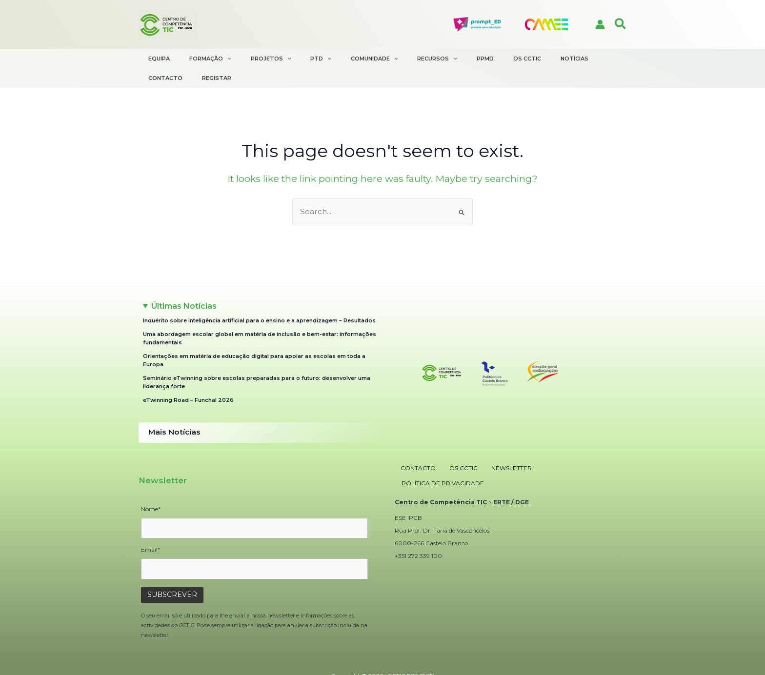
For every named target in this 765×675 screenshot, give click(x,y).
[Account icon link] (600, 24)
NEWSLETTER (490, 443)
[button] (621, 24)
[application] (225, 58)
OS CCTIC (450, 443)
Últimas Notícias (184, 284)
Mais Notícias (171, 410)
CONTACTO (412, 443)
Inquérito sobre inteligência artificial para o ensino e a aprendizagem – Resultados (259, 298)
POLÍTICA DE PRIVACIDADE (557, 443)
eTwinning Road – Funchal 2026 (188, 378)
